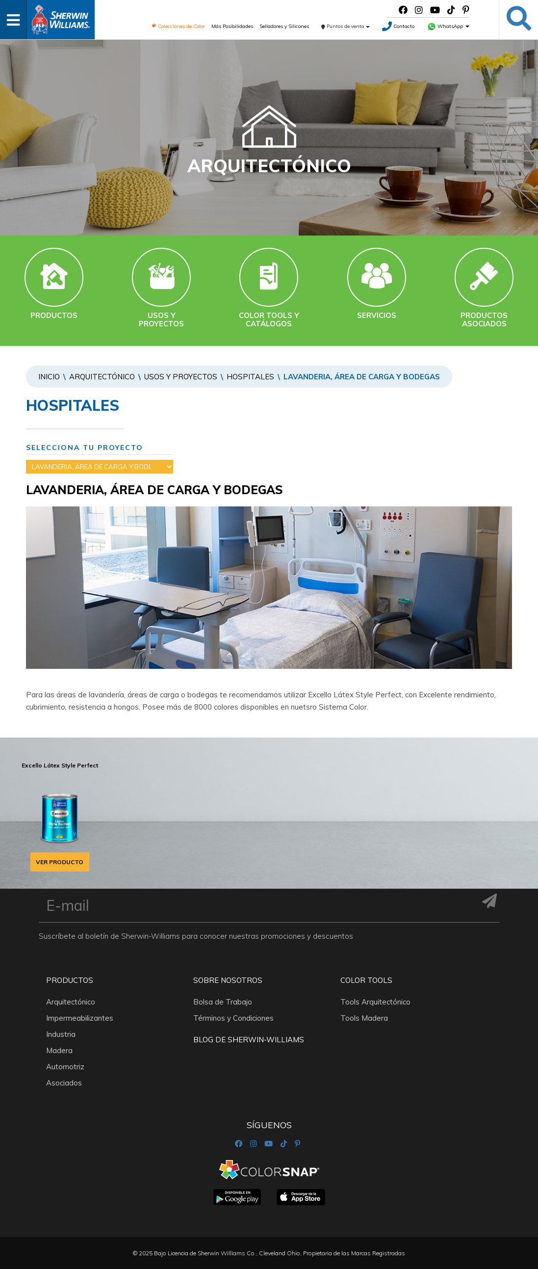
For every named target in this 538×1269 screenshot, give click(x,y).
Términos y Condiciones (233, 1018)
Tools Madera (364, 1018)
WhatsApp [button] (448, 26)
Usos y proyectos (180, 376)
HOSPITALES (250, 376)
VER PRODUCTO (59, 862)
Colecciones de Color (178, 26)
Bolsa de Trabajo (222, 1001)
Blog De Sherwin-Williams (248, 1039)
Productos (69, 980)
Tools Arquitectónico (375, 1001)
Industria (61, 1034)
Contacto (398, 26)
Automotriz (65, 1066)
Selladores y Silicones (284, 26)
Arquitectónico (102, 376)
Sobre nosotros (227, 980)
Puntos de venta (345, 26)
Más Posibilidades (232, 26)
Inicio (49, 376)
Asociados (64, 1082)
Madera (59, 1050)
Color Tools (366, 980)
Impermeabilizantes (79, 1018)
